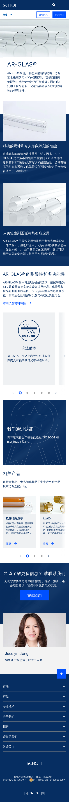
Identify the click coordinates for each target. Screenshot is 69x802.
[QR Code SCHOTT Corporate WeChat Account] (31, 793)
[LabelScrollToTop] (61, 674)
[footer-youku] (37, 793)
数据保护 (47, 776)
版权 (38, 776)
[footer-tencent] (43, 793)
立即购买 (43, 14)
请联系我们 (34, 595)
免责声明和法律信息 (23, 776)
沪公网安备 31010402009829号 (49, 780)
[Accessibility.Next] (56, 393)
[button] (34, 686)
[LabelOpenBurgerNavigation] (64, 5)
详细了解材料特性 (17, 303)
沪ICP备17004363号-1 (14, 780)
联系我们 (59, 14)
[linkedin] (25, 793)
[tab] (20, 393)
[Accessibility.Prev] (13, 393)
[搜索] (54, 5)
